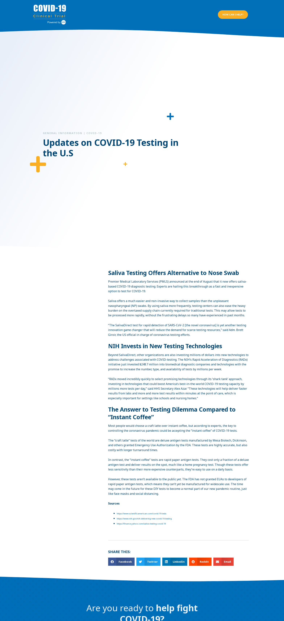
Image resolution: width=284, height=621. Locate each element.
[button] (233, 13)
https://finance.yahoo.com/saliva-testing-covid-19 (142, 520)
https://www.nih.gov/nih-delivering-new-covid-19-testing (146, 515)
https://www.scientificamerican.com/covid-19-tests (143, 510)
